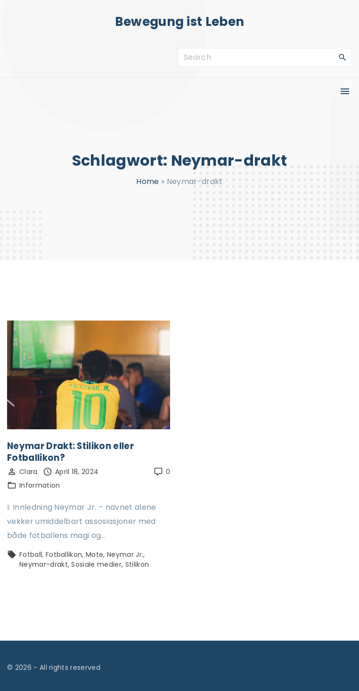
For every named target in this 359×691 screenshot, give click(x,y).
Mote (94, 554)
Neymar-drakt (43, 564)
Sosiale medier (96, 564)
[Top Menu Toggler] (345, 91)
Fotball (30, 554)
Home (147, 181)
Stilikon (137, 564)
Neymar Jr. (125, 554)
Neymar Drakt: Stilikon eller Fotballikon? (70, 452)
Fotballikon (64, 554)
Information (39, 485)
